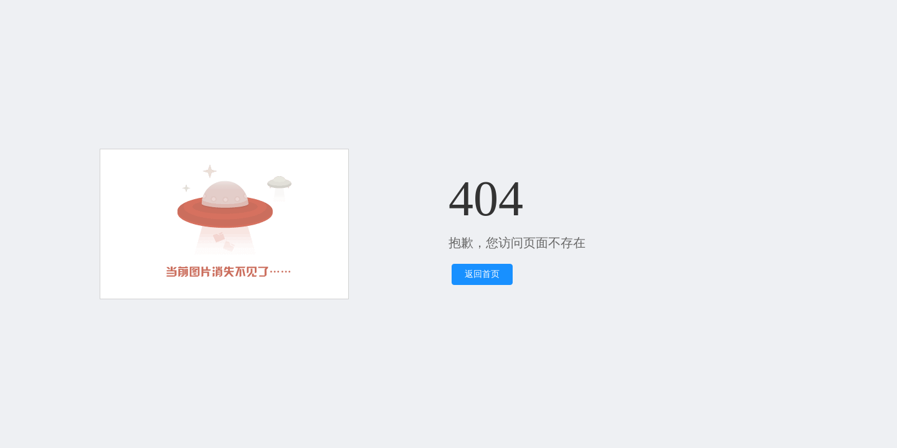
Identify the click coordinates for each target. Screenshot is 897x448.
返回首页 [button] (482, 274)
